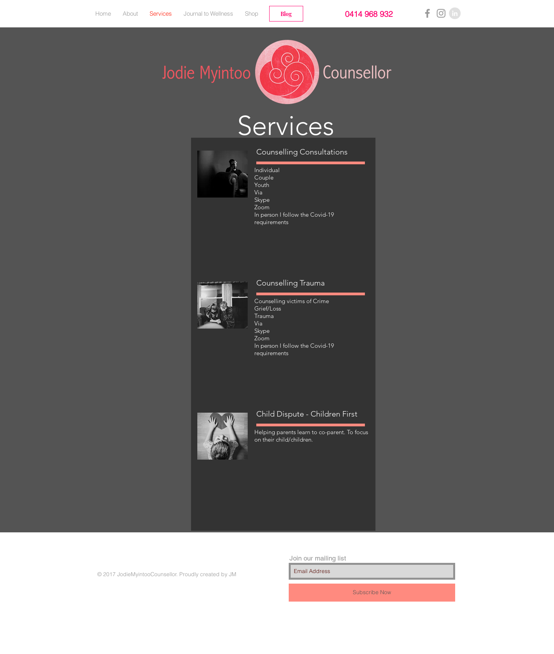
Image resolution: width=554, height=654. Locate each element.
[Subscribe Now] (372, 593)
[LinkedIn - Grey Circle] (455, 13)
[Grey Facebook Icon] (427, 13)
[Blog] (286, 14)
